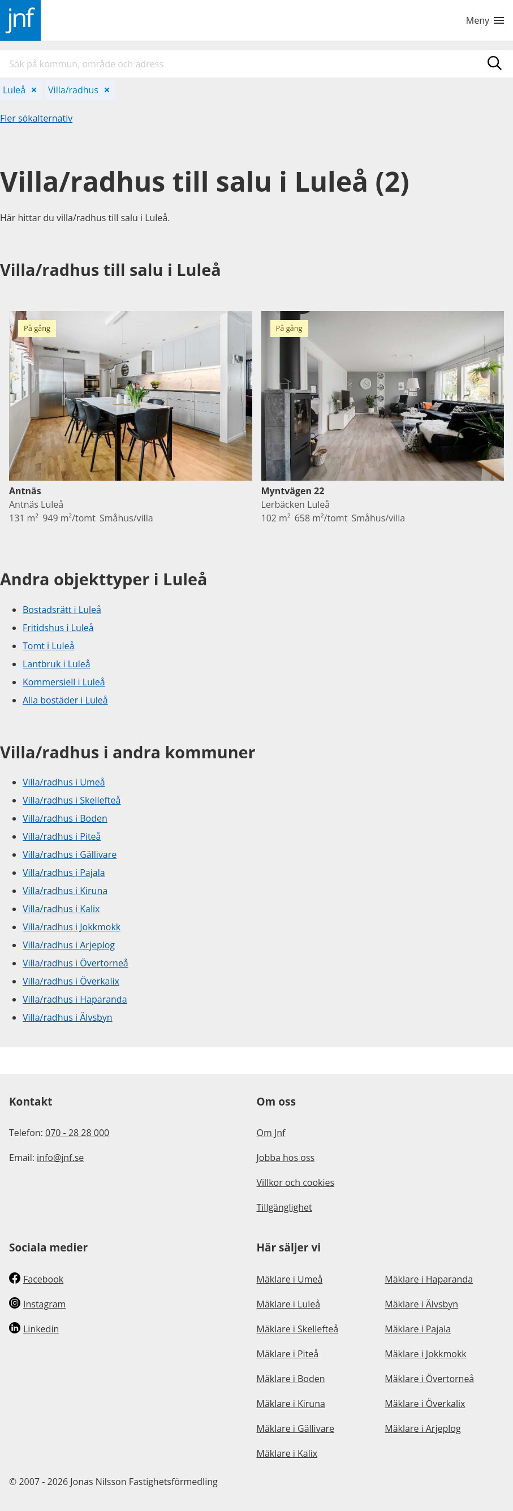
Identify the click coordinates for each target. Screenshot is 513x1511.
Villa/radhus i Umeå (64, 782)
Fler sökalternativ (36, 118)
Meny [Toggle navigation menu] (485, 20)
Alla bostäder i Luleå (65, 700)
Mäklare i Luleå (289, 1304)
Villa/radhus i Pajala (64, 872)
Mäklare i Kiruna (291, 1403)
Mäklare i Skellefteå (298, 1329)
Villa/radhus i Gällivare (70, 854)
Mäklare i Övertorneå (429, 1378)
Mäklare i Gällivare (296, 1428)
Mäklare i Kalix (287, 1453)
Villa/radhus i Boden (65, 818)
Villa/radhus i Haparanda (75, 999)
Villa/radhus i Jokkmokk (71, 927)
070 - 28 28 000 (77, 1132)
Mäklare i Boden (291, 1378)
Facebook (36, 1279)
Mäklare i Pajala (418, 1329)
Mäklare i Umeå (290, 1279)
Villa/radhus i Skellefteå (71, 800)
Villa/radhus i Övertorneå (75, 963)
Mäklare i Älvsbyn (421, 1304)
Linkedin (34, 1329)
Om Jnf (271, 1132)
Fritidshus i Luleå (58, 627)
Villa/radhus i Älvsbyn (68, 1017)
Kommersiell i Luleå (64, 682)
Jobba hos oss (286, 1157)
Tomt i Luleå (48, 646)
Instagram (37, 1304)
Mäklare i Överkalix (425, 1403)
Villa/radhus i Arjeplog (69, 945)
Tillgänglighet (284, 1207)
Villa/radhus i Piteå (62, 836)
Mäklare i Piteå (288, 1354)
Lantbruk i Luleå (56, 664)
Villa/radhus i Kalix (61, 909)
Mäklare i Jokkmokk (425, 1354)
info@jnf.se (60, 1157)
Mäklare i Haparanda (429, 1279)
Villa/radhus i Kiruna (65, 890)
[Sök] (494, 62)
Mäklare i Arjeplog (422, 1428)
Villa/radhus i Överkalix (71, 981)
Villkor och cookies (296, 1182)
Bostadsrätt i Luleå (62, 609)
